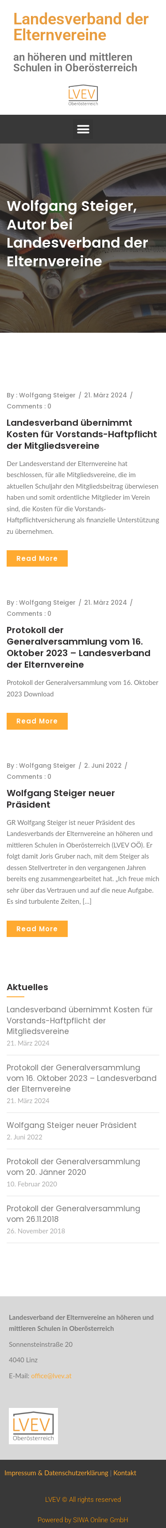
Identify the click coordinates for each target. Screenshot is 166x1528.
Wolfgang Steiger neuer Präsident (61, 799)
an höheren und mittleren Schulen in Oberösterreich (75, 62)
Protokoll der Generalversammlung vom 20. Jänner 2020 (73, 1167)
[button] (83, 129)
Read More (37, 558)
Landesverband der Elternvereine (81, 27)
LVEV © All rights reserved (83, 1500)
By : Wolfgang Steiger (41, 395)
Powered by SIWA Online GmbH (83, 1520)
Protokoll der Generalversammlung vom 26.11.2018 (73, 1214)
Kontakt (124, 1473)
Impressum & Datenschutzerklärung (56, 1473)
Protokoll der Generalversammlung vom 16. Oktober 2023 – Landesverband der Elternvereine (79, 647)
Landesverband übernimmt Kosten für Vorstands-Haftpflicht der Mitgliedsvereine (82, 434)
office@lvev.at (51, 1376)
